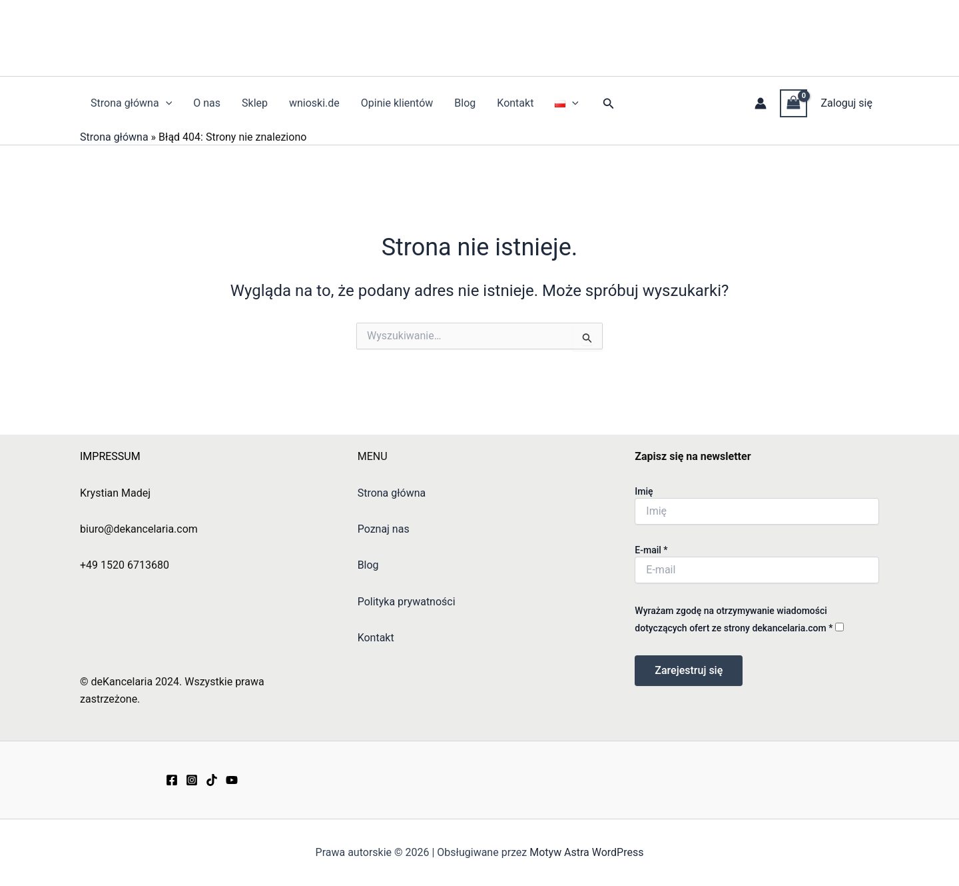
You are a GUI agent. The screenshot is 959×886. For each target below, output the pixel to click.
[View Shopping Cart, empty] (794, 103)
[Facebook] (172, 780)
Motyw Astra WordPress (586, 852)
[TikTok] (212, 780)
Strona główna (131, 103)
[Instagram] (192, 780)
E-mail (651, 550)
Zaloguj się (846, 103)
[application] (165, 103)
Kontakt (515, 103)
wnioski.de (314, 103)
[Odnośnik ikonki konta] (761, 103)
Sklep (255, 103)
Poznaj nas (384, 529)
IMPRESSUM (110, 456)
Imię (644, 491)
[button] (609, 103)
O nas (206, 103)
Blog (465, 103)
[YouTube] (232, 780)
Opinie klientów (397, 103)
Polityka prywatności (407, 601)
